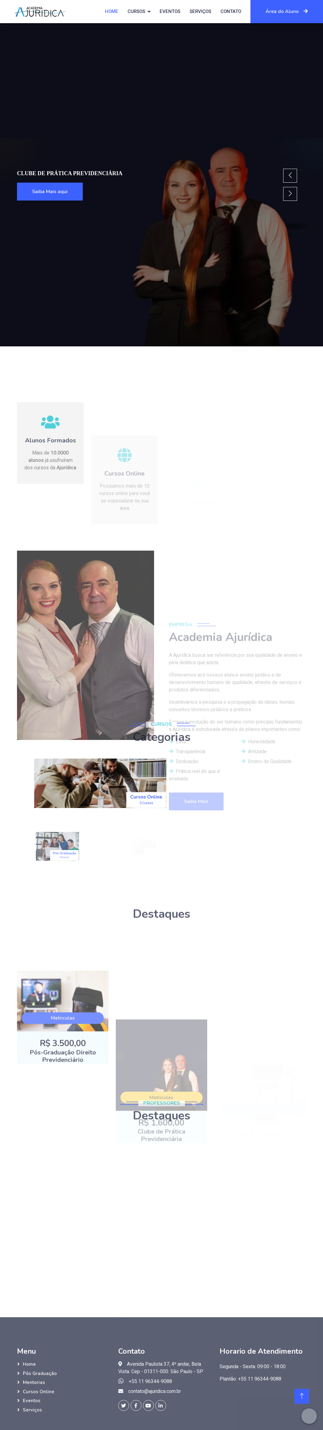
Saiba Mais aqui (50, 191)
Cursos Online (38, 1392)
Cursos (136, 11)
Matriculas (63, 1104)
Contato (230, 11)
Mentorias (34, 1382)
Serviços (200, 11)
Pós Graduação (40, 1373)
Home (111, 11)
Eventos (170, 11)
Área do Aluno (287, 11)
